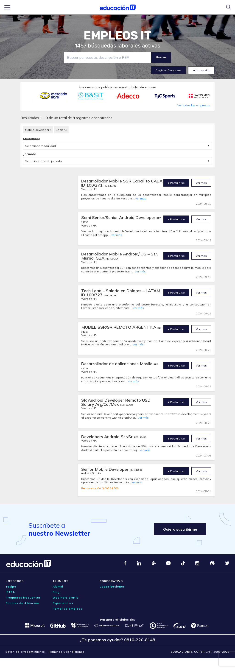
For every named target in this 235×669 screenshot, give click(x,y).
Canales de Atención (22, 603)
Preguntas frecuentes (23, 597)
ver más (140, 198)
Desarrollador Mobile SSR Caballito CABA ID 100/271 (121, 183)
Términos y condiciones (66, 651)
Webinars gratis (65, 597)
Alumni (58, 586)
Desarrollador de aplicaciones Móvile (117, 363)
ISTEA (10, 592)
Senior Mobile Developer (105, 469)
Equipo (11, 586)
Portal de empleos (67, 608)
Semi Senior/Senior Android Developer (119, 217)
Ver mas (201, 183)
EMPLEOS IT (117, 35)
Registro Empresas (169, 70)
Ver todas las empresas (193, 105)
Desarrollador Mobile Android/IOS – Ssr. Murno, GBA (119, 256)
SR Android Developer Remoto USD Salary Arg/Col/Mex (116, 402)
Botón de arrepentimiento (25, 651)
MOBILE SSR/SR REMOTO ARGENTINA (119, 327)
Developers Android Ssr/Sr (107, 436)
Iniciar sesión (201, 70)
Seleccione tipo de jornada (43, 161)
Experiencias (63, 603)
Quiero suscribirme (180, 529)
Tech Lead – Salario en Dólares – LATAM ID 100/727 (120, 292)
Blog (56, 592)
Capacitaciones (112, 586)
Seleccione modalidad (40, 146)
